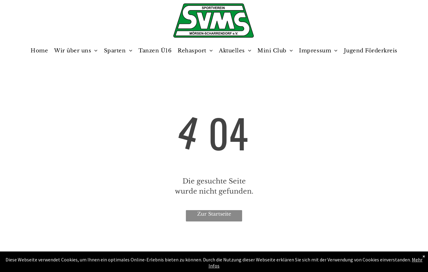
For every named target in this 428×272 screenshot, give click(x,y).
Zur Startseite (214, 214)
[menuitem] (39, 51)
